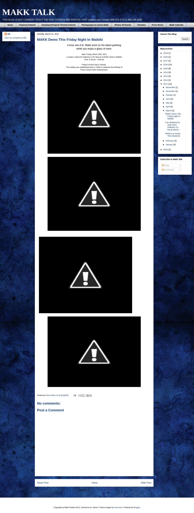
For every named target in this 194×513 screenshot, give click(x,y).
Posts (165, 165)
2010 (165, 149)
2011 (165, 84)
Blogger (137, 507)
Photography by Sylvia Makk (95, 25)
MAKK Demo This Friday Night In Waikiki (173, 116)
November (170, 91)
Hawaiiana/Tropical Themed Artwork (58, 25)
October (169, 95)
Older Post (146, 483)
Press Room (157, 25)
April (168, 106)
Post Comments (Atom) (99, 490)
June (168, 99)
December (170, 87)
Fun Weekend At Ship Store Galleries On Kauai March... (172, 126)
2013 (165, 76)
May (168, 103)
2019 (165, 53)
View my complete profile (15, 38)
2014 (165, 72)
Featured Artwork (27, 25)
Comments (168, 170)
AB (8, 34)
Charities (141, 25)
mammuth (118, 507)
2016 (165, 64)
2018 (165, 57)
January (169, 144)
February (170, 141)
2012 (165, 80)
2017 (165, 61)
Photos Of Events (123, 25)
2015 (165, 68)
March (169, 110)
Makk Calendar (176, 25)
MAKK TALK (28, 12)
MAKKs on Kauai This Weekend (172, 134)
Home (10, 25)
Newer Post (43, 483)
